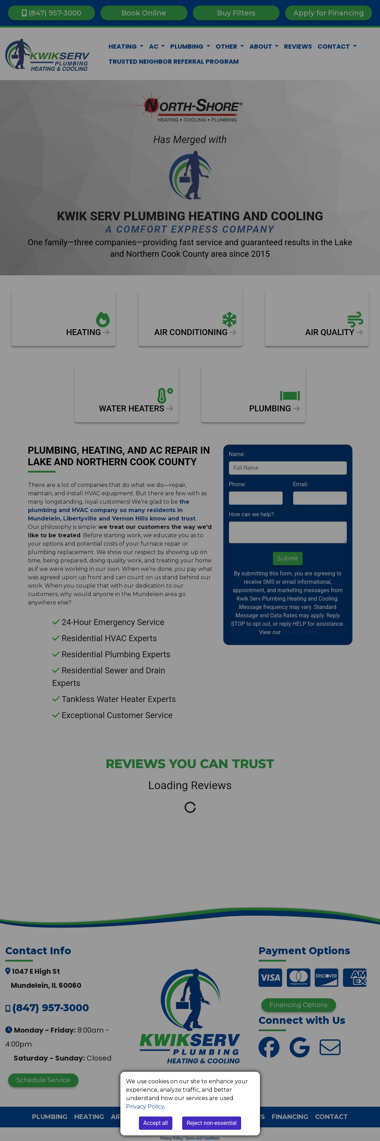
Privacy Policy (145, 1106)
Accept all (155, 1123)
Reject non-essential (212, 1123)
